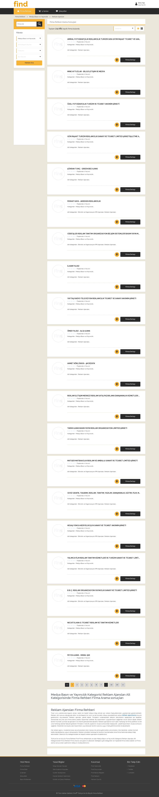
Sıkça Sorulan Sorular (60, 766)
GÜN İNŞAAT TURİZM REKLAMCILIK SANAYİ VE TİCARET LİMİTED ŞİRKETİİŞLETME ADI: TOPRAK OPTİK (111, 136)
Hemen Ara (29, 63)
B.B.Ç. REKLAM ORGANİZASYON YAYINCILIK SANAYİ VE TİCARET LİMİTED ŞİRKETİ (102, 590)
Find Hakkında (96, 766)
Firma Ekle (23, 769)
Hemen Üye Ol (96, 779)
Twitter (130, 769)
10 (111, 685)
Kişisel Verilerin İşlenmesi (61, 776)
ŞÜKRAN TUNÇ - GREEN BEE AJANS (82, 169)
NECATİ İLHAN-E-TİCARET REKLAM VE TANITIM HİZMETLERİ (93, 623)
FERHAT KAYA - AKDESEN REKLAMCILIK (84, 201)
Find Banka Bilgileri (97, 773)
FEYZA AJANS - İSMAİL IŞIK (78, 655)
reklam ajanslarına (129, 715)
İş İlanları (44, 11)
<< (67, 685)
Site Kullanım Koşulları (60, 769)
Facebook (131, 766)
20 (117, 685)
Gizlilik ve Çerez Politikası (61, 779)
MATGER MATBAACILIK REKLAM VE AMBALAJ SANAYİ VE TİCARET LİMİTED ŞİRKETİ (102, 461)
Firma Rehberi (24, 11)
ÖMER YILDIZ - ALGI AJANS (78, 331)
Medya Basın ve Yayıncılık (84, 44)
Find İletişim (95, 776)
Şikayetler (61, 11)
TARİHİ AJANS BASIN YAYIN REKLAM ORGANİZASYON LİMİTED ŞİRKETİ (97, 428)
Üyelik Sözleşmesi (59, 773)
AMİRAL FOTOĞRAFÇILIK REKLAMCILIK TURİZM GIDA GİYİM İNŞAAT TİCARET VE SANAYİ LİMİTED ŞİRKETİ (112, 39)
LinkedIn (130, 773)
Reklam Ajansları (83, 50)
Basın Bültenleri (25, 779)
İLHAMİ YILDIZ (73, 266)
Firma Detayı (130, 60)
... (106, 685)
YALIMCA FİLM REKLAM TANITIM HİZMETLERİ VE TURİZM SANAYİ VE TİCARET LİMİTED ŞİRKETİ (107, 558)
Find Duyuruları (96, 769)
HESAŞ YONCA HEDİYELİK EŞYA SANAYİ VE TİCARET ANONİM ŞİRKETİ (96, 525)
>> (123, 685)
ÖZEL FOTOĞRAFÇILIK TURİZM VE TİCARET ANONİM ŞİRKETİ (93, 104)
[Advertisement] (29, 107)
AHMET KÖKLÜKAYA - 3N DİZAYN (81, 363)
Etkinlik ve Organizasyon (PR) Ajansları (91, 212)
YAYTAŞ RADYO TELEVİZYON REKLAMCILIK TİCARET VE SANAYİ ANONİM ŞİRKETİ (101, 298)
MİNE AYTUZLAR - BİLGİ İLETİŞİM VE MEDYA (86, 71)
